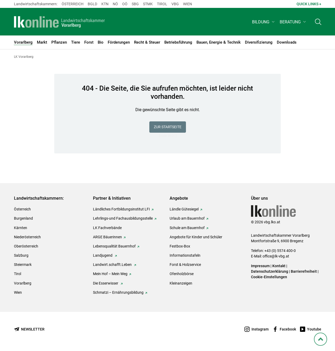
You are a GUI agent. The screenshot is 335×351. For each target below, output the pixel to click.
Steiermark (23, 264)
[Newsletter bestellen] (29, 329)
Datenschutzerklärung (269, 271)
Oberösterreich (26, 246)
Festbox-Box (180, 246)
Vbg (175, 4)
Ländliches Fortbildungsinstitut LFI (121, 209)
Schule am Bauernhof (187, 228)
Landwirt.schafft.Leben (112, 264)
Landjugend (103, 255)
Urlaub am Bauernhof (187, 218)
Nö (115, 4)
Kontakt (278, 266)
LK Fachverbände (107, 228)
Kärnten (20, 228)
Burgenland (23, 218)
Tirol (162, 4)
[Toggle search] (318, 22)
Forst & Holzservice (185, 264)
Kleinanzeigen (181, 283)
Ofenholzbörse (182, 274)
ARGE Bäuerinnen (107, 237)
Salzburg (21, 255)
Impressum (260, 266)
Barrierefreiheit (304, 271)
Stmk (148, 4)
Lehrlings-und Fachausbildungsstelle (123, 218)
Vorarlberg (22, 283)
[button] (264, 23)
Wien (187, 4)
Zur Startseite (167, 127)
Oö (124, 4)
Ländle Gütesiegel (184, 209)
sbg (135, 4)
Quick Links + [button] (309, 4)
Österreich (72, 4)
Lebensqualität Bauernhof (114, 246)
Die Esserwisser (106, 283)
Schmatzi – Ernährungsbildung (118, 292)
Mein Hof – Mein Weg (110, 274)
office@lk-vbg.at (276, 256)
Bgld (92, 4)
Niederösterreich (27, 237)
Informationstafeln (185, 255)
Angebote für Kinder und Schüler (196, 237)
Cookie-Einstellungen (269, 277)
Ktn (105, 4)
